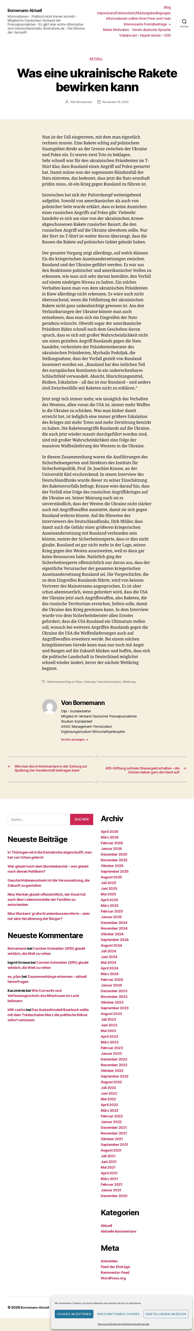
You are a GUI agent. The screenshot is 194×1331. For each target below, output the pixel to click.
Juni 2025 (109, 896)
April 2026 (109, 839)
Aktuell (97, 59)
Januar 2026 (111, 856)
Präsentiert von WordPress (32, 1320)
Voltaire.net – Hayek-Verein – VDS (145, 35)
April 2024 (109, 976)
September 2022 (114, 1084)
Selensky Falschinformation (104, 683)
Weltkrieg (132, 683)
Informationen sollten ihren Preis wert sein (138, 18)
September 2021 (114, 1152)
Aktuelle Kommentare (118, 1239)
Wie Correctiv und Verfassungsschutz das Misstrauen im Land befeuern (43, 1003)
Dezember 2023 (114, 999)
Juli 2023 (108, 1027)
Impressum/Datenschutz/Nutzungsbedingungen (123, 1324)
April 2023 (109, 1044)
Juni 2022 (109, 1101)
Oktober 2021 (112, 1147)
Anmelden (109, 1269)
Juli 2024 (108, 959)
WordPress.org (113, 1286)
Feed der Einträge (115, 1275)
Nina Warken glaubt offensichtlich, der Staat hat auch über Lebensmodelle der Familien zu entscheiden (47, 907)
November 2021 (114, 1141)
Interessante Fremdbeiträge (145, 24)
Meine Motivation (116, 30)
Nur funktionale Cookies (118, 1314)
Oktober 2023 (112, 1010)
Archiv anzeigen (74, 741)
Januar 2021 (111, 1198)
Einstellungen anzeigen (166, 1314)
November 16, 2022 (116, 103)
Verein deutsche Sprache (151, 30)
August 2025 (111, 885)
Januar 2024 (111, 993)
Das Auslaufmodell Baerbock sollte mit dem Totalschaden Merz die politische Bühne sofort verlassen (48, 1022)
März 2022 (109, 1118)
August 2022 (111, 1090)
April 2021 (109, 1181)
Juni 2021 (109, 1169)
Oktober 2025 (112, 874)
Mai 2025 (108, 902)
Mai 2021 (108, 1175)
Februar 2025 (112, 919)
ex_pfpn (14, 984)
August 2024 (111, 953)
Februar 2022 (112, 1124)
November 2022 (114, 1073)
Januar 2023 (111, 1061)
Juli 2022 (108, 1095)
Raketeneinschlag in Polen (65, 683)
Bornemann (83, 103)
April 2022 (109, 1113)
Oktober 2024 (112, 942)
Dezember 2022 (114, 1067)
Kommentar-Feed (115, 1280)
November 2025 (114, 868)
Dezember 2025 (114, 862)
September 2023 (115, 1016)
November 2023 (114, 1004)
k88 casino (16, 1017)
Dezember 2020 (114, 1204)
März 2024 (110, 982)
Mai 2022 (108, 1107)
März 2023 (110, 1050)
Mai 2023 (108, 1039)
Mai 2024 (108, 970)
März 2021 (109, 1187)
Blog (167, 7)
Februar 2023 (112, 1056)
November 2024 (114, 936)
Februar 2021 (111, 1192)
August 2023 (111, 1021)
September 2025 (115, 879)
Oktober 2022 (112, 1078)
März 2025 (110, 913)
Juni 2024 (109, 965)
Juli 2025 (108, 891)
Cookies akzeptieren (74, 1314)
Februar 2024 (112, 987)
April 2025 (109, 908)
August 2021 (111, 1158)
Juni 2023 (109, 1033)
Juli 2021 (108, 1164)
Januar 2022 (111, 1130)
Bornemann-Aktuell (28, 10)
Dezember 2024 (114, 930)
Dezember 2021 (114, 1135)
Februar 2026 (112, 851)
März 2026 (110, 845)
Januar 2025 (111, 925)
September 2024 (115, 947)
